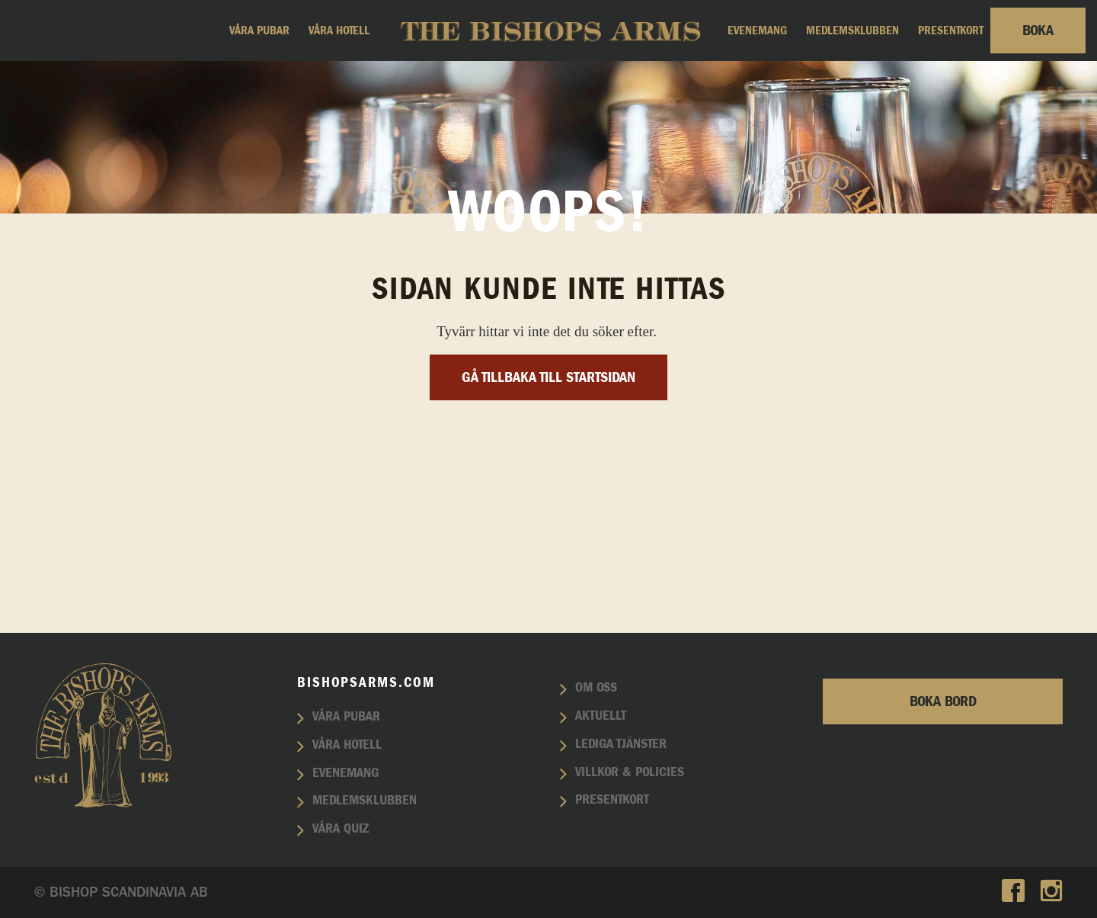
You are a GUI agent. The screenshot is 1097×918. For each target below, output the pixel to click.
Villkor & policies (629, 772)
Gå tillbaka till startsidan (548, 530)
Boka (1038, 30)
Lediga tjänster (621, 744)
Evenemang (757, 30)
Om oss (596, 688)
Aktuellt (600, 716)
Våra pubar (259, 30)
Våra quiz (340, 829)
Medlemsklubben (852, 30)
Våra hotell (339, 30)
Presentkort (950, 30)
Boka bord (943, 701)
